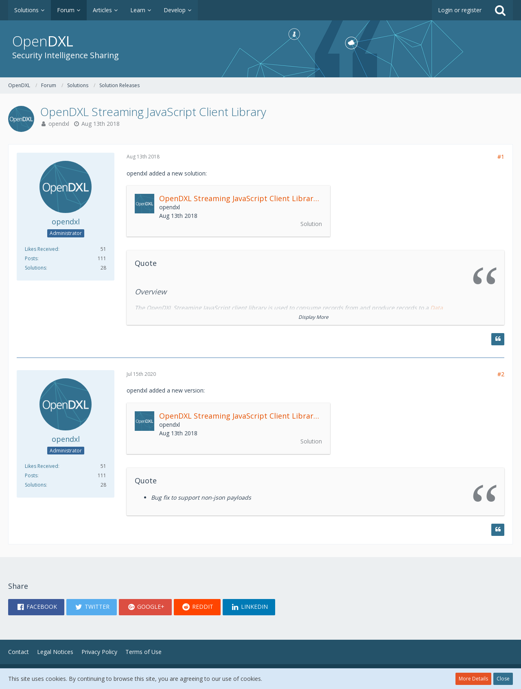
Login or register (460, 10)
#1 (500, 156)
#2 (500, 374)
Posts (31, 258)
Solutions (35, 267)
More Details (473, 678)
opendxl (58, 123)
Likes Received (41, 249)
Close (503, 678)
